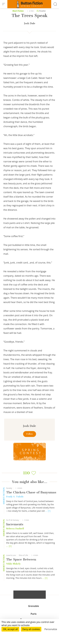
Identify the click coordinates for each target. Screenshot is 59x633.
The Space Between (21, 559)
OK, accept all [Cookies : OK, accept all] (10, 629)
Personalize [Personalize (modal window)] (50, 629)
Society (9, 488)
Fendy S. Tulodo (14, 496)
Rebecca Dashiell (15, 528)
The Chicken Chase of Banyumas (31, 492)
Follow (29, 434)
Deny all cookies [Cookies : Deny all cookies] (31, 629)
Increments (14, 524)
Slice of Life (23, 555)
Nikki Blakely (13, 563)
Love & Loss (11, 555)
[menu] (3, 4)
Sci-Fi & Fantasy (12, 520)
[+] (49, 510)
